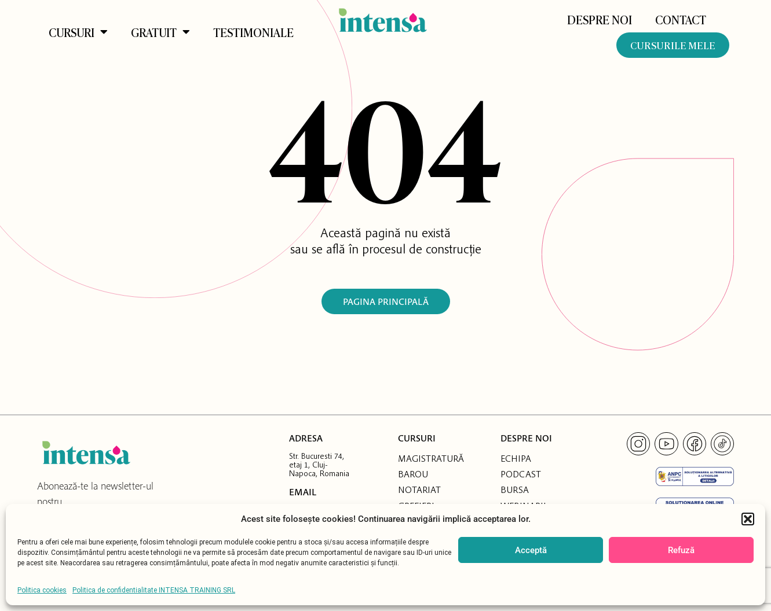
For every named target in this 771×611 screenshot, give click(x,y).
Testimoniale (253, 32)
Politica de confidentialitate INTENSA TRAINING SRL (153, 590)
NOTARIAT (419, 489)
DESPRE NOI (599, 19)
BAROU (413, 474)
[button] (748, 519)
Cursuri (78, 31)
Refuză (681, 550)
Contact (680, 19)
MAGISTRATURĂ (431, 458)
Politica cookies (42, 590)
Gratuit (160, 31)
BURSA (514, 489)
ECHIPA (515, 458)
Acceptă (531, 550)
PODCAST (520, 474)
